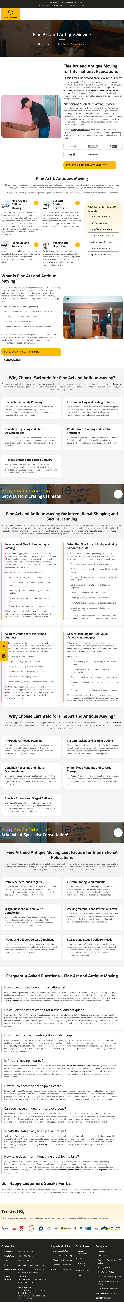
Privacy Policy (104, 1267)
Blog (80, 1258)
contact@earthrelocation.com (72, 2)
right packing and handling (78, 119)
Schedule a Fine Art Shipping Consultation (21, 353)
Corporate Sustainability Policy (108, 1282)
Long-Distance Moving (101, 229)
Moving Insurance (98, 223)
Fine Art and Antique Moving (36, 203)
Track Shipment (43, 5)
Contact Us (102, 1255)
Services (51, 44)
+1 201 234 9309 (25, 1256)
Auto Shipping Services (101, 242)
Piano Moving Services (36, 244)
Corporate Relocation (100, 248)
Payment (72, 5)
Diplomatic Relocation (100, 254)
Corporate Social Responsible (110, 1277)
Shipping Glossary (81, 1264)
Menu (120, 13)
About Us (101, 1251)
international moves (93, 531)
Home (41, 44)
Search (89, 5)
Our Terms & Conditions (108, 1289)
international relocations (42, 992)
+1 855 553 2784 (51, 2)
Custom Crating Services (77, 203)
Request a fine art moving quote (86, 165)
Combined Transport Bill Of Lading (109, 1261)
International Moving (100, 216)
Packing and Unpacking (77, 244)
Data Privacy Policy (106, 1272)
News (80, 1275)
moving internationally (80, 130)
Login (83, 5)
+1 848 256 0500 (25, 1260)
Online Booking (59, 5)
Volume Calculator (82, 1252)
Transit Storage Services (102, 235)
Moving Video (83, 1270)
